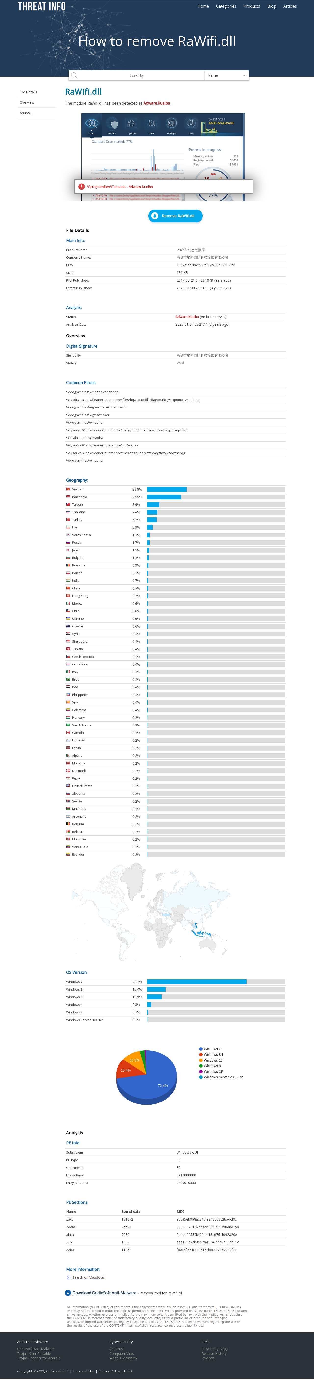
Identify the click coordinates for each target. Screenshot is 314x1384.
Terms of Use (83, 1371)
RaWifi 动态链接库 (191, 249)
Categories (226, 6)
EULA (128, 1371)
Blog (271, 6)
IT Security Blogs (215, 1349)
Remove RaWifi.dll (178, 216)
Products (252, 6)
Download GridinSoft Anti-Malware (104, 1293)
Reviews (208, 1358)
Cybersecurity (121, 1341)
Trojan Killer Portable (34, 1353)
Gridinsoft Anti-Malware (36, 1349)
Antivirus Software (32, 1341)
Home (203, 6)
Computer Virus (121, 1353)
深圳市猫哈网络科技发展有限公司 (202, 257)
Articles (290, 6)
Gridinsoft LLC (57, 1371)
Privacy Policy (109, 1371)
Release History (214, 1353)
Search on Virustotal (88, 1277)
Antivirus (116, 1349)
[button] (227, 75)
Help (206, 1341)
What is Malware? (123, 1358)
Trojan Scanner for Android (38, 1358)
